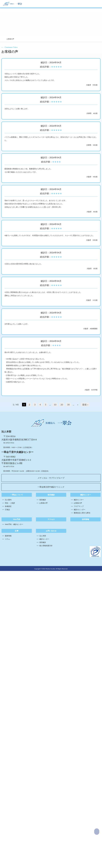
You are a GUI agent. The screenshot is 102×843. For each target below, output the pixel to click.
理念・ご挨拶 (10, 775)
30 (68, 676)
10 (55, 676)
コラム (7, 811)
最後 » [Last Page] (85, 676)
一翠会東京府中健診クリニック (51, 759)
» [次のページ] (77, 676)
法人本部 (42, 808)
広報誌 (7, 782)
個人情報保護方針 (46, 818)
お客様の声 (43, 775)
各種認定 (8, 778)
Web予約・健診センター (14, 796)
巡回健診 (42, 772)
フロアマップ (79, 778)
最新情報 (8, 808)
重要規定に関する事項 (82, 785)
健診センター (79, 772)
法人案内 (8, 772)
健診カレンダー (79, 782)
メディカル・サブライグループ (51, 750)
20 (61, 676)
